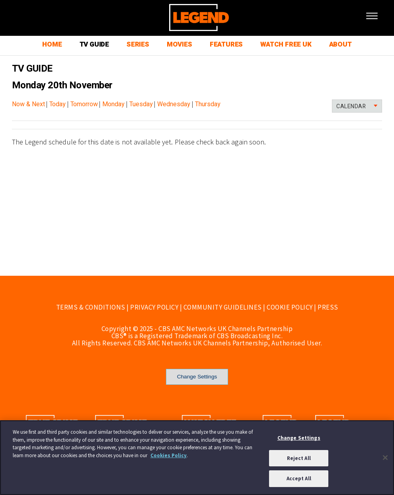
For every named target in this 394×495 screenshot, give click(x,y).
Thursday (207, 104)
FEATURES (226, 44)
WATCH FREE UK (285, 44)
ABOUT (340, 44)
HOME (52, 44)
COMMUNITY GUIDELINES (222, 307)
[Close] (385, 457)
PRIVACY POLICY (154, 307)
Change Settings (197, 377)
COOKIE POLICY (290, 307)
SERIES (138, 44)
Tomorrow (84, 104)
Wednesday (173, 104)
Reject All (299, 458)
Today (57, 104)
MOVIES (179, 44)
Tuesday (141, 104)
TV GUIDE (94, 44)
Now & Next (28, 104)
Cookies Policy (168, 455)
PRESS (328, 307)
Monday (113, 104)
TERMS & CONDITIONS (90, 307)
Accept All (299, 478)
